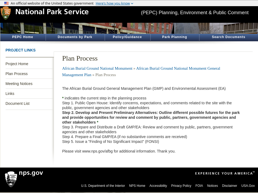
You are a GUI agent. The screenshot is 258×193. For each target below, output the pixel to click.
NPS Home (137, 186)
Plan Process (17, 74)
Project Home (17, 64)
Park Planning (174, 37)
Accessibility (158, 186)
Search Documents (228, 37)
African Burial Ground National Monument (97, 68)
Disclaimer (229, 186)
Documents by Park (75, 37)
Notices (212, 186)
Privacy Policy (181, 186)
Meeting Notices (19, 83)
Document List (18, 103)
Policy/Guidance (127, 37)
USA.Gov (248, 186)
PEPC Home (22, 37)
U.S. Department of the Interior (103, 186)
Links (10, 93)
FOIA (199, 186)
